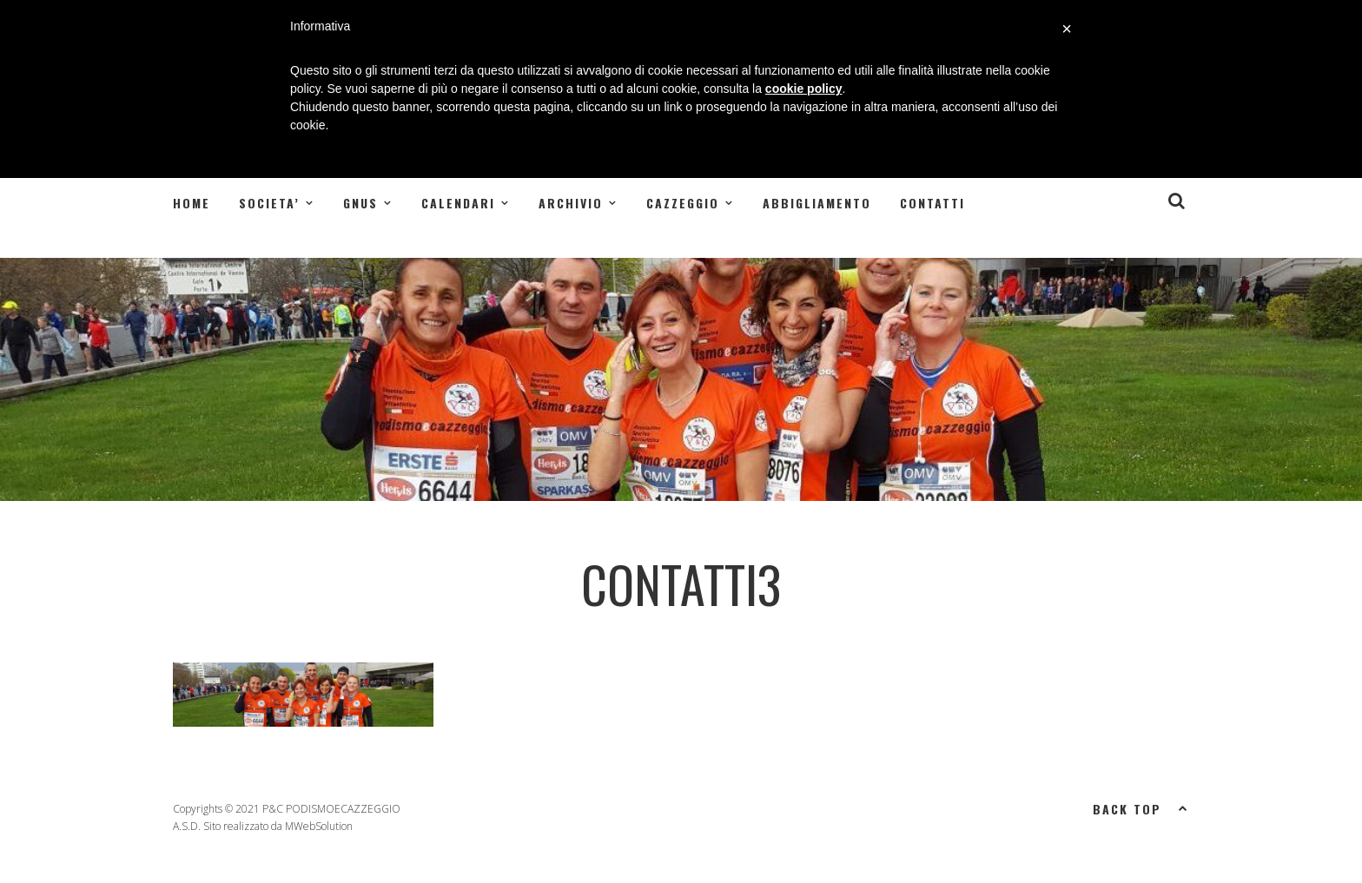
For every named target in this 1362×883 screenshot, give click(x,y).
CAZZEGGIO (682, 203)
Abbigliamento (817, 203)
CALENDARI (458, 203)
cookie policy (804, 89)
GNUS (360, 203)
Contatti (932, 203)
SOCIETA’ (269, 203)
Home (191, 203)
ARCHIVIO (571, 203)
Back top (1141, 807)
